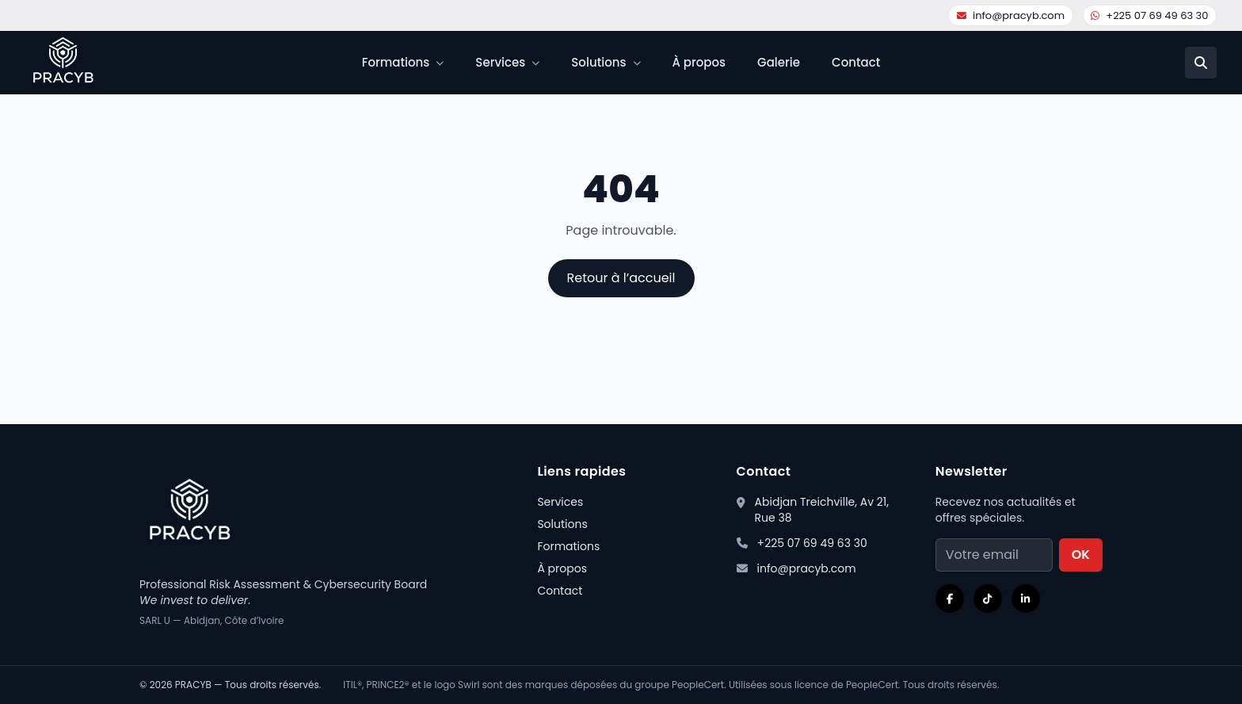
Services (560, 502)
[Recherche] (1201, 62)
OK (1081, 554)
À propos (699, 62)
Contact (856, 62)
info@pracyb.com (1011, 15)
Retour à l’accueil (621, 278)
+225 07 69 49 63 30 (1149, 15)
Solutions (562, 524)
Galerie (778, 62)
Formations (568, 546)
